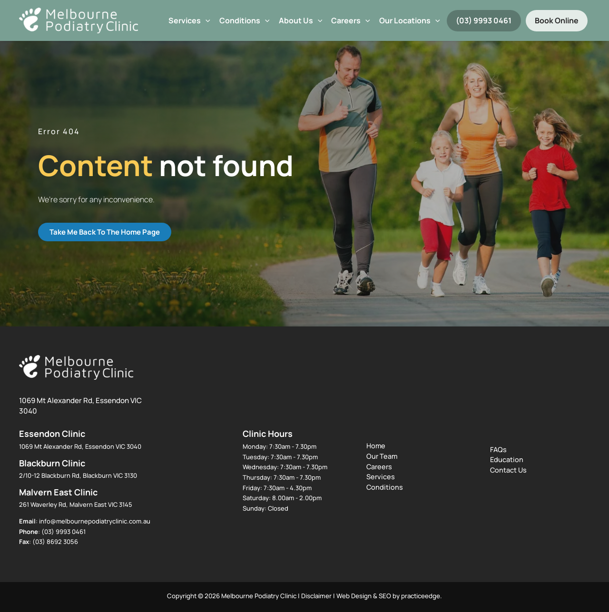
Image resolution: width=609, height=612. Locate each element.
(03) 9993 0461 (483, 20)
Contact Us (508, 469)
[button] (205, 20)
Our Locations (409, 20)
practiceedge (420, 596)
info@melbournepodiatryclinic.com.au (94, 521)
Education (506, 459)
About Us (301, 20)
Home (375, 445)
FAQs (498, 449)
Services (189, 20)
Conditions (244, 20)
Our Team (381, 456)
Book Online (557, 20)
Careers (350, 20)
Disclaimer (316, 596)
